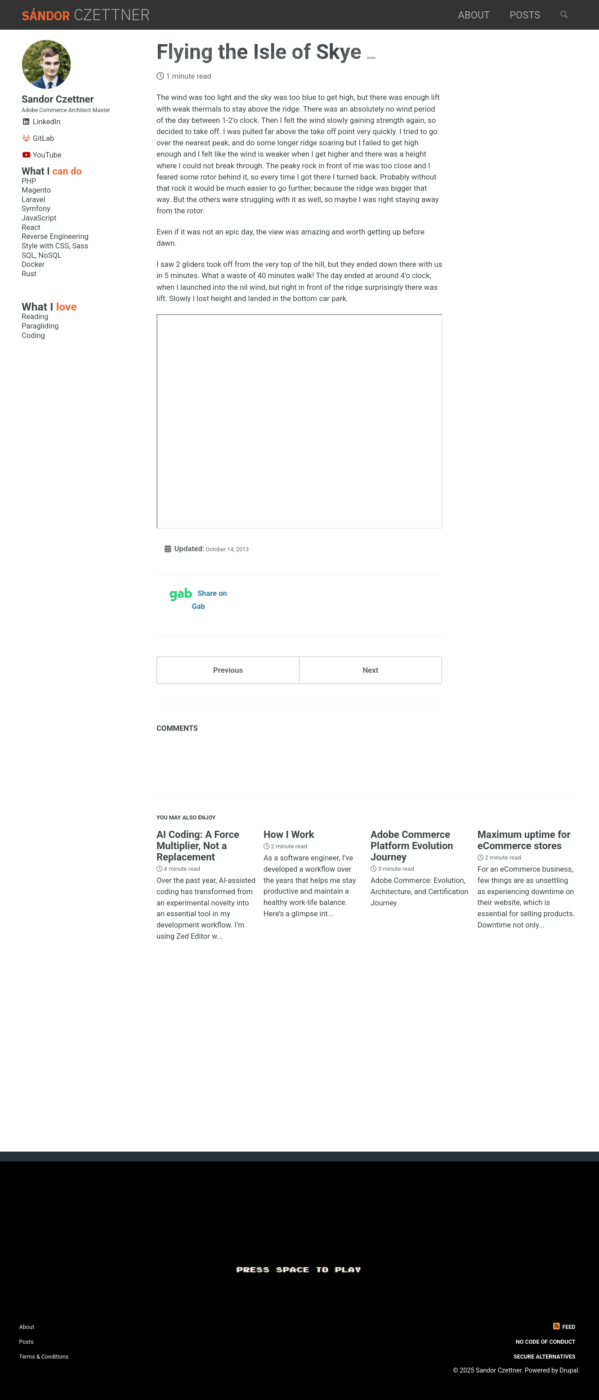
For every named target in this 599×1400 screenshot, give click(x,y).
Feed (561, 1326)
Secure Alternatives (534, 1356)
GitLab (38, 153)
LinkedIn (41, 136)
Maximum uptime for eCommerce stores (524, 989)
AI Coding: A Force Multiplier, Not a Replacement (197, 995)
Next (370, 809)
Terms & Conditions (51, 1356)
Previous (228, 809)
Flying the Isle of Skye (261, 52)
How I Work (289, 984)
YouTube (42, 169)
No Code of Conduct (536, 1341)
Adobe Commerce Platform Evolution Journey (412, 995)
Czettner (94, 15)
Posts (517, 15)
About (466, 15)
